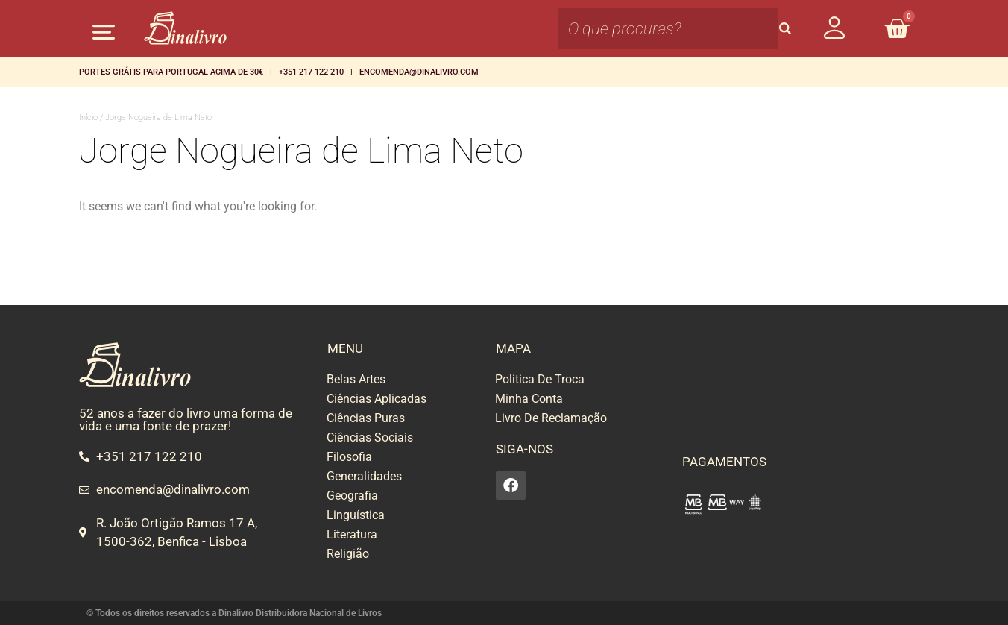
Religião (348, 554)
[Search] (785, 28)
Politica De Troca (540, 379)
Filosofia (349, 457)
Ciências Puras (366, 418)
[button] (103, 31)
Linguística (356, 515)
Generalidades (364, 476)
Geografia (352, 496)
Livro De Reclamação (551, 418)
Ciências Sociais (370, 437)
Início (88, 117)
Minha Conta (529, 399)
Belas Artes (356, 379)
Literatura (352, 534)
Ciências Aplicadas (376, 399)
